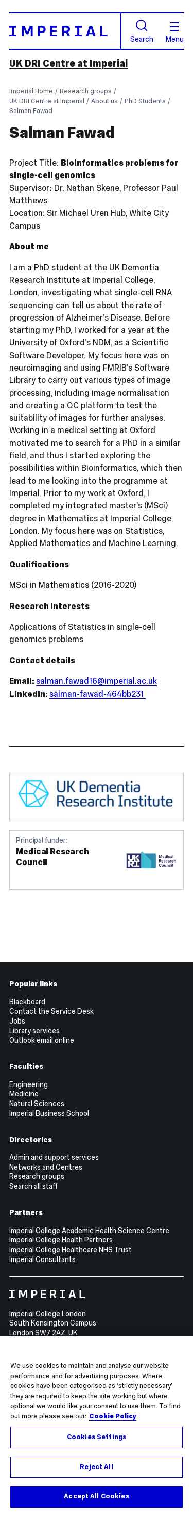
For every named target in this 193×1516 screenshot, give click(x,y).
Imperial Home (31, 91)
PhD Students (145, 101)
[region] (96, 1426)
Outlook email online (41, 1040)
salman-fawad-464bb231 (97, 694)
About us (104, 101)
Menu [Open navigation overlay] (175, 32)
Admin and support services (54, 1157)
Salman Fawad (30, 111)
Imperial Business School (49, 1113)
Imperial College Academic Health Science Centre (89, 1230)
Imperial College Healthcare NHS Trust (70, 1249)
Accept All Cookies (96, 1496)
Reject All (96, 1467)
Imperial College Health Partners (61, 1239)
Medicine (24, 1093)
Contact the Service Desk (51, 1011)
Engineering (28, 1084)
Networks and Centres (45, 1167)
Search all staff (33, 1186)
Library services (34, 1030)
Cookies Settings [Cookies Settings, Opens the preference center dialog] (96, 1437)
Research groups (86, 91)
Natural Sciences (36, 1103)
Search (141, 31)
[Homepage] (65, 30)
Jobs (17, 1021)
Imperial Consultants (42, 1259)
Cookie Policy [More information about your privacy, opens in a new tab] (112, 1416)
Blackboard (27, 1002)
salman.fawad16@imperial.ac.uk (96, 681)
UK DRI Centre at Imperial (68, 63)
